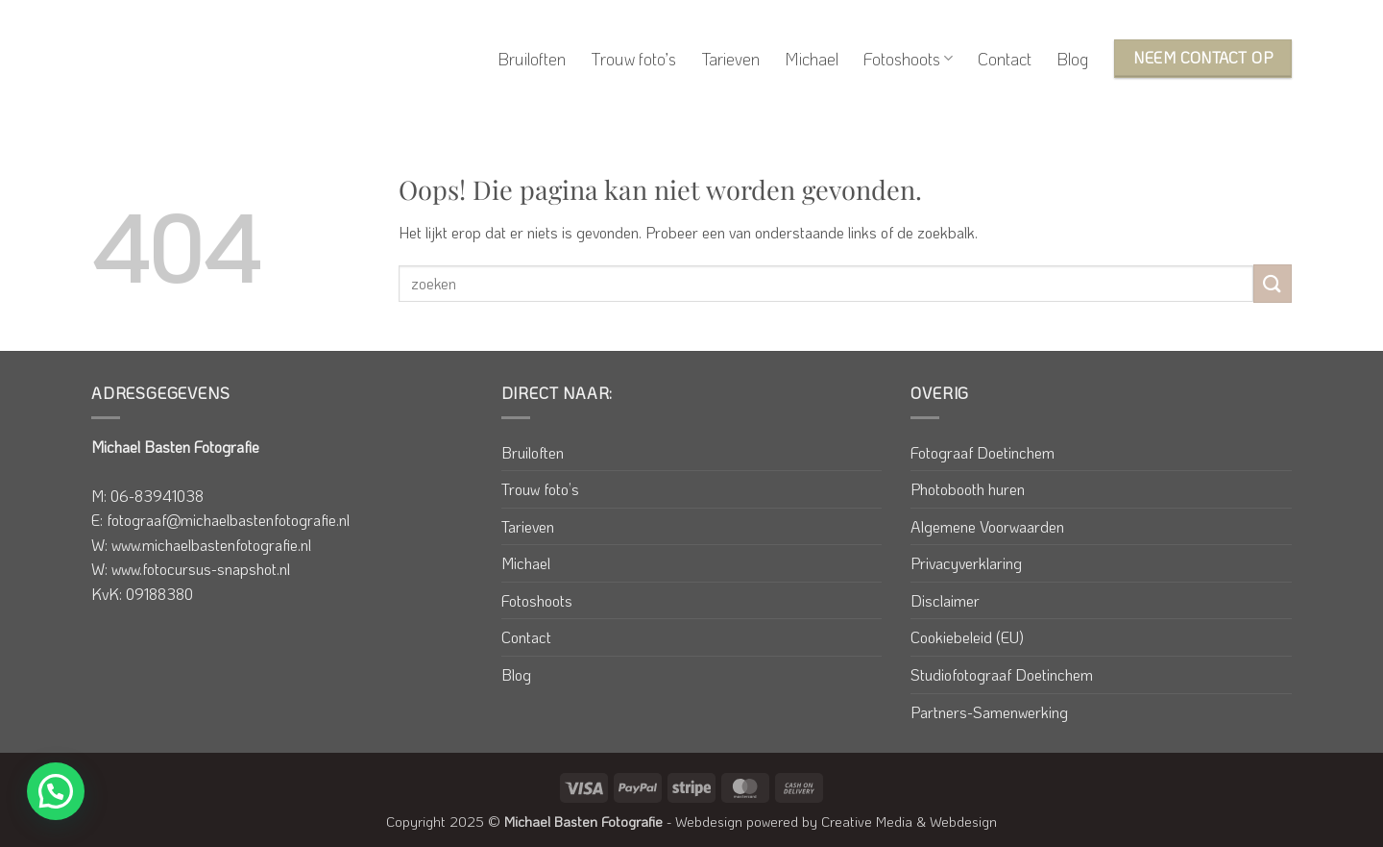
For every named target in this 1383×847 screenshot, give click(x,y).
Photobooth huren (967, 489)
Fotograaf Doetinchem (982, 452)
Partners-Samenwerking (989, 712)
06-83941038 (157, 496)
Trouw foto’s (633, 58)
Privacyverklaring (966, 563)
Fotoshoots (908, 58)
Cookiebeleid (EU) (967, 637)
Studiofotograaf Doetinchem (1001, 674)
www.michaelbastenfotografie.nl (211, 545)
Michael (811, 58)
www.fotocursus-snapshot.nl (200, 569)
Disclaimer (945, 600)
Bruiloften (531, 58)
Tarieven (730, 58)
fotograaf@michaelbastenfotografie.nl (228, 520)
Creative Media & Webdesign (909, 821)
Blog (1072, 58)
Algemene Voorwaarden (987, 526)
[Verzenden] (1272, 283)
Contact (1004, 58)
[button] (56, 791)
